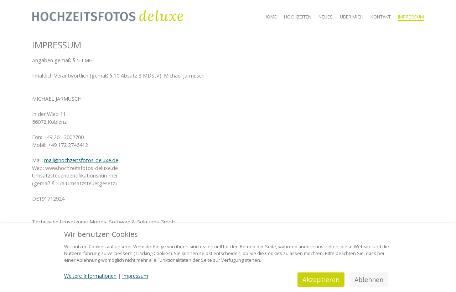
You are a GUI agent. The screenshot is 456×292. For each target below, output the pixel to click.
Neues (325, 17)
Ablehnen (368, 279)
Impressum (411, 17)
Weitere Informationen (90, 275)
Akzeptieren (321, 279)
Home (270, 17)
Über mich (351, 17)
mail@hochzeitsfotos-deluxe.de (81, 160)
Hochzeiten (297, 17)
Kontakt (380, 17)
